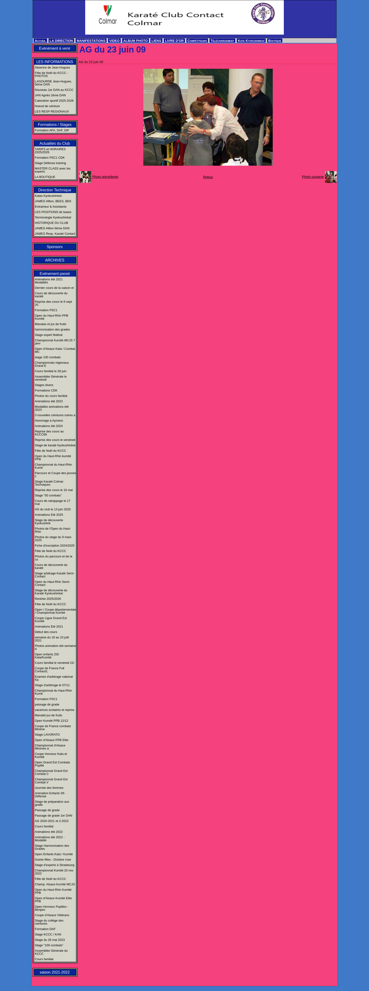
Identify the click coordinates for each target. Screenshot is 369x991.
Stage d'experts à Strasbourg (54, 865)
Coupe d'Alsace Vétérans (52, 915)
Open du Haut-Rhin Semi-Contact (52, 583)
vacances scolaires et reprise (54, 710)
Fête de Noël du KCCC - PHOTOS (51, 74)
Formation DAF (45, 929)
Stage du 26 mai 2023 (50, 940)
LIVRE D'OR (174, 41)
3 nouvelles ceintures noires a (55, 415)
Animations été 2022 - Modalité (49, 838)
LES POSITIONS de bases (53, 212)
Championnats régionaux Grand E (52, 364)
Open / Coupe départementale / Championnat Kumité (55, 611)
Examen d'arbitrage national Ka (54, 678)
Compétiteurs (197, 41)
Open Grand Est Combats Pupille (52, 764)
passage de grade (47, 704)
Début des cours (46, 632)
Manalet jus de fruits (48, 715)
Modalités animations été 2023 (52, 408)
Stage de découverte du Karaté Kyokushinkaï (51, 591)
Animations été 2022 (49, 832)
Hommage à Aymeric (49, 420)
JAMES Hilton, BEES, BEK (53, 201)
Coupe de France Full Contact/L (49, 669)
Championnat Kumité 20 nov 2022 (54, 872)
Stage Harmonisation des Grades (52, 847)
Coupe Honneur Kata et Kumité (51, 755)
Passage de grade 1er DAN (53, 815)
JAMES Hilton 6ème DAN (52, 228)
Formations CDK (46, 390)
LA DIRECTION (61, 41)
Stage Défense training (50, 163)
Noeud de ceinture (47, 106)
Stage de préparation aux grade (52, 803)
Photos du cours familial (51, 396)
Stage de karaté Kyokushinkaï (55, 445)
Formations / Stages (55, 125)
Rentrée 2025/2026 (48, 598)
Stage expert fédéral (48, 335)
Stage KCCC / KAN (48, 934)
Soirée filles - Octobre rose (53, 859)
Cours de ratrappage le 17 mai (52, 502)
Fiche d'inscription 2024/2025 (55, 545)
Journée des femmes (49, 788)
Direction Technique (54, 190)
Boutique (274, 41)
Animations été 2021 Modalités (49, 281)
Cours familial (44, 826)
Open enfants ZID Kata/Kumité (47, 656)
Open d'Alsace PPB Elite (51, 740)
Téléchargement (222, 41)
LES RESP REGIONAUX (52, 111)
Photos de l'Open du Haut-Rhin (53, 530)
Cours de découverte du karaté (51, 294)
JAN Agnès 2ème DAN (50, 95)
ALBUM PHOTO (135, 41)
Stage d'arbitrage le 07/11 (52, 685)
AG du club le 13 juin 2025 (53, 509)
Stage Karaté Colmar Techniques (49, 483)
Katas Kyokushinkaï (48, 195)
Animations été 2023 (49, 401)
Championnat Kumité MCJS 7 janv (55, 341)
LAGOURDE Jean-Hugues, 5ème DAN (53, 83)
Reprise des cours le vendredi (55, 440)
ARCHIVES (54, 260)
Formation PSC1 (46, 310)
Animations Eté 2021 (49, 626)
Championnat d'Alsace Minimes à (50, 747)
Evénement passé (55, 274)
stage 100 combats (48, 357)
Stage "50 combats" (48, 495)
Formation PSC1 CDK (50, 157)
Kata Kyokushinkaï (251, 41)
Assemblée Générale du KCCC (51, 952)
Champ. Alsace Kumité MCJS (55, 884)
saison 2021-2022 (55, 972)
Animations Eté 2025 (49, 514)
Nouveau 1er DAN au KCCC (54, 90)
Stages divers (44, 385)
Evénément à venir (54, 48)
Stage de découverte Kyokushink (49, 521)
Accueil (40, 41)
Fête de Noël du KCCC (50, 450)
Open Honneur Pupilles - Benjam (51, 908)
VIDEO (114, 41)
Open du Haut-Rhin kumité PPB (53, 457)
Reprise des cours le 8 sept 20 (53, 303)
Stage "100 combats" (49, 945)
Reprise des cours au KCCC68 (49, 433)
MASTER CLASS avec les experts (53, 170)
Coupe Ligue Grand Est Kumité (51, 619)
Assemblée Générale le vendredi (51, 378)
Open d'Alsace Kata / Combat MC (55, 350)
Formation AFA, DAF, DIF (52, 130)
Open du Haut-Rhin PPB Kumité (51, 317)
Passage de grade (47, 810)
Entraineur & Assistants (50, 206)
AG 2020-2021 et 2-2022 (51, 821)
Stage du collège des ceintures (49, 922)
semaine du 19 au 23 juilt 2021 (52, 639)
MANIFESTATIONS (91, 41)
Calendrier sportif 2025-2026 (54, 100)
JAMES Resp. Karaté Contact (55, 233)
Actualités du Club (55, 143)
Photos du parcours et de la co (53, 558)
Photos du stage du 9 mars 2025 (53, 538)
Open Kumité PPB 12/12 (51, 720)
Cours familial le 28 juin (50, 371)
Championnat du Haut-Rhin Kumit (53, 466)
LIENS (156, 41)
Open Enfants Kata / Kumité (54, 854)
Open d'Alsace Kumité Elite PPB (53, 899)
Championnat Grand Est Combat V (51, 780)
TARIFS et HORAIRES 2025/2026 (50, 150)
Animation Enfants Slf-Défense (50, 794)
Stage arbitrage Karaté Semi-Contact (54, 575)
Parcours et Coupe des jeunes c (55, 474)
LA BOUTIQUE (45, 177)
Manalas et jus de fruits (50, 324)
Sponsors (55, 247)
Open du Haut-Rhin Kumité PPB (53, 891)
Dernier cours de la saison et (54, 288)
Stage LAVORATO (47, 734)
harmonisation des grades (52, 329)
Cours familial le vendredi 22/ (54, 663)
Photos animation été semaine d (55, 647)
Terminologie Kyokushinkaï (53, 217)
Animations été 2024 (49, 426)
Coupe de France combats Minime (53, 727)
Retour (208, 177)
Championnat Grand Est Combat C (51, 772)
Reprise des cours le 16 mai (54, 490)
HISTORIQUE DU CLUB (51, 223)
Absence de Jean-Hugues (52, 67)
